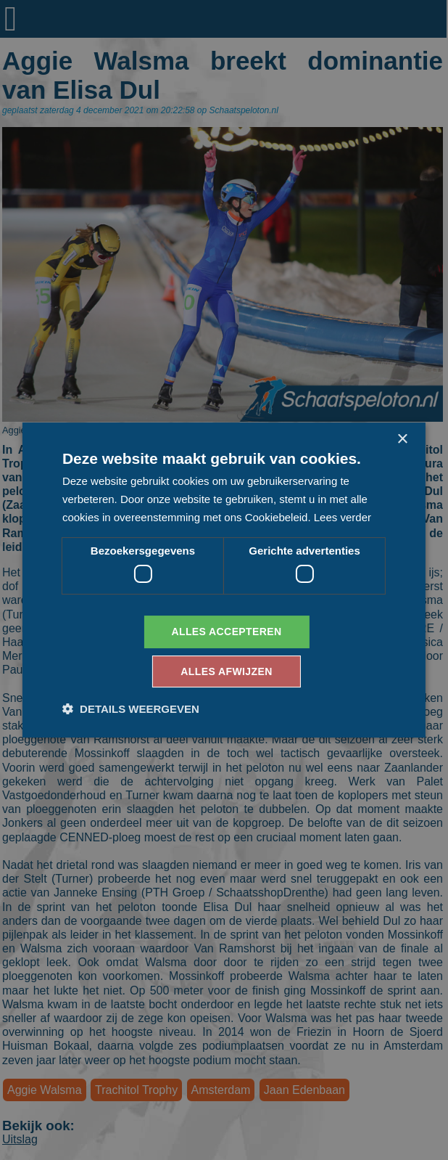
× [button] (402, 439)
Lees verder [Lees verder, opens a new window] (342, 517)
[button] (130, 709)
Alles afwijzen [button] (226, 671)
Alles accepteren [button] (226, 631)
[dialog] (224, 580)
